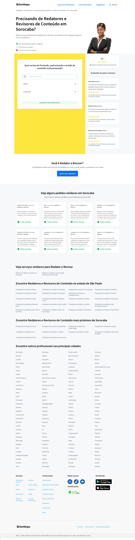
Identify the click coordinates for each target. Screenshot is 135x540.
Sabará (18, 433)
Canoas (70, 382)
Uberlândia (98, 382)
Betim (44, 396)
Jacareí (97, 407)
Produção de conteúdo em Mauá (26, 299)
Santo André (46, 367)
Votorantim (98, 429)
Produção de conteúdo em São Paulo (79, 310)
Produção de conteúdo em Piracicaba (106, 299)
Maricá (70, 418)
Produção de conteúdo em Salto (78, 332)
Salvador (18, 356)
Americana (45, 418)
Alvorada (18, 422)
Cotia (96, 389)
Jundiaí (18, 382)
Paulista (97, 422)
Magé (70, 441)
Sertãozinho (72, 459)
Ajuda (44, 512)
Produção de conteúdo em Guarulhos (53, 293)
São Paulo (45, 352)
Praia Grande (99, 378)
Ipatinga (18, 444)
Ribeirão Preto (46, 363)
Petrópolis (71, 422)
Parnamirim (19, 418)
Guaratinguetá (73, 455)
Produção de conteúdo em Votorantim (54, 337)
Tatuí (17, 466)
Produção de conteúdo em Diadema (106, 289)
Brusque (18, 459)
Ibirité (70, 429)
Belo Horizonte (73, 356)
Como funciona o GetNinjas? (28, 50)
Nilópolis (19, 411)
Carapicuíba (98, 385)
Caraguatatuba (73, 433)
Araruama (71, 444)
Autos (17, 489)
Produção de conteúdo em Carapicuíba (80, 289)
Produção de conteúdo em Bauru (26, 289)
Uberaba (97, 437)
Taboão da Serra (21, 378)
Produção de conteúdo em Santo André (54, 304)
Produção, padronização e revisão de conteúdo (49, 10)
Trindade (18, 452)
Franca (44, 433)
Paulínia (71, 426)
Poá (96, 426)
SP (68, 10)
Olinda (97, 400)
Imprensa (80, 527)
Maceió (44, 400)
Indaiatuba (19, 404)
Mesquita (45, 422)
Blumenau (98, 393)
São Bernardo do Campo (102, 367)
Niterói (70, 359)
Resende (44, 463)
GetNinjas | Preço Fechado (50, 485)
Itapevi (70, 396)
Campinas (71, 367)
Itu (43, 429)
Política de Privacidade (102, 527)
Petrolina (45, 448)
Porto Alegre (20, 363)
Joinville (97, 370)
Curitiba (18, 359)
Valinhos (18, 407)
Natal (17, 393)
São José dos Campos (49, 378)
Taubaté (44, 415)
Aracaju (97, 396)
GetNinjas (19, 10)
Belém (70, 374)
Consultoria (28, 10)
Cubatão (18, 463)
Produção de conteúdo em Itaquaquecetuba (76, 294)
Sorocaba (74, 10)
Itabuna (97, 466)
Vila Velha (45, 374)
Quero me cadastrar (67, 173)
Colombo (98, 404)
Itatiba (97, 444)
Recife (18, 367)
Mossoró (97, 455)
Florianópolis (72, 363)
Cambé (97, 463)
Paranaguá (45, 466)
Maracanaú (19, 441)
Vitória (44, 382)
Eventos (31, 480)
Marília (97, 452)
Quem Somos (46, 480)
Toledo (44, 455)
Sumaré (70, 404)
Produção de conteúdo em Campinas (53, 289)
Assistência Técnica (19, 481)
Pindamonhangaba (22, 455)
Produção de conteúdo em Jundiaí (105, 293)
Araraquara (71, 437)
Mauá (70, 393)
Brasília (97, 356)
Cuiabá (18, 374)
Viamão (70, 411)
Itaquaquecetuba (47, 404)
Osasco (18, 370)
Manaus (44, 370)
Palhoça (97, 459)
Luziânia (71, 452)
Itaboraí (97, 433)
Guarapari (98, 448)
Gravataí (44, 411)
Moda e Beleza (32, 485)
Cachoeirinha (20, 415)
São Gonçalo (72, 378)
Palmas (97, 411)
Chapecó (45, 444)
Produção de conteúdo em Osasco (79, 299)
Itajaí (17, 396)
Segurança (100, 5)
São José (71, 385)
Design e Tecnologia (19, 499)
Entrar (113, 5)
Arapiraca (19, 389)
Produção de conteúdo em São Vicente (107, 310)
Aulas (17, 485)
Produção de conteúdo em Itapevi (105, 326)
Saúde (30, 494)
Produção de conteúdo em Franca (26, 293)
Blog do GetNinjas (48, 499)
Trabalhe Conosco (48, 494)
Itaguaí (44, 459)
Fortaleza (98, 352)
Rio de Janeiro (72, 352)
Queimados (45, 452)
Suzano (70, 389)
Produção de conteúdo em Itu (25, 332)
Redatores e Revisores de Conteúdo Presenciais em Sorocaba (53, 274)
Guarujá (44, 389)
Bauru (44, 426)
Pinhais (70, 407)
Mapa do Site (46, 508)
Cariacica (71, 415)
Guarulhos (45, 359)
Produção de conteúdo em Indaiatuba (54, 326)
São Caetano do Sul (48, 385)
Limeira (18, 426)
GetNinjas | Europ (48, 489)
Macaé (97, 415)
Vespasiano (45, 441)
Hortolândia (72, 400)
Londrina (45, 393)
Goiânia (44, 356)
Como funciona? (85, 5)
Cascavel (18, 429)
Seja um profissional (66, 5)
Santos (97, 363)
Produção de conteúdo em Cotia (26, 326)
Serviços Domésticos (32, 499)
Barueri (97, 359)
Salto (17, 448)
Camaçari (98, 418)
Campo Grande (73, 370)
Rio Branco (19, 352)
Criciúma (71, 448)
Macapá (70, 463)
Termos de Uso (89, 527)
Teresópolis (98, 441)
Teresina (45, 407)
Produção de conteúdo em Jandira (53, 332)
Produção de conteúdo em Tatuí (26, 337)
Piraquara (19, 437)
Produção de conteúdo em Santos (79, 304)
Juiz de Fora (19, 385)
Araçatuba (71, 466)
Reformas (31, 489)
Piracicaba (19, 400)
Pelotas (44, 437)
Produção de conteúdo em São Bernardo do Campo (104, 305)
